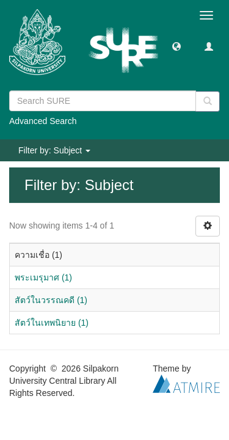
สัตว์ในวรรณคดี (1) (51, 300)
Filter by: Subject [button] (54, 150)
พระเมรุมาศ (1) (43, 277)
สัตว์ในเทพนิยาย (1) (52, 323)
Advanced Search (43, 121)
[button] (176, 45)
